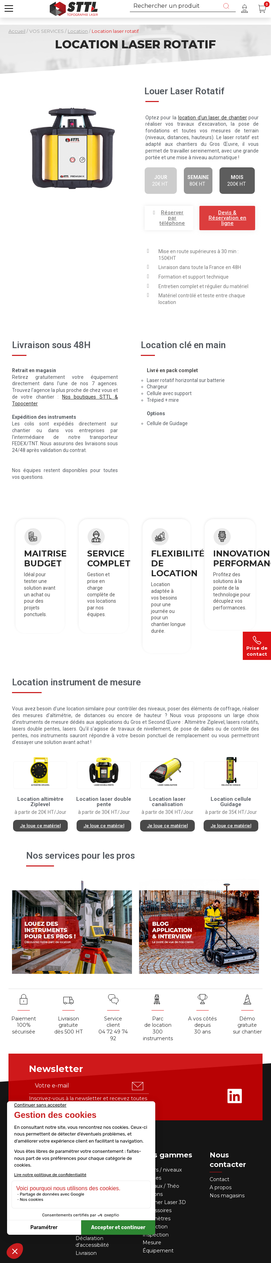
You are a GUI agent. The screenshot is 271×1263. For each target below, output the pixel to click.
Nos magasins (227, 1195)
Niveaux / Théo (161, 1186)
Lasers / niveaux (162, 1170)
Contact (219, 1179)
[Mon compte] (244, 9)
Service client (113, 1022)
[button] (169, 218)
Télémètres (156, 1218)
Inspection (156, 1235)
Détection (156, 1226)
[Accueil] (74, 8)
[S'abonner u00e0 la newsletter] (137, 1086)
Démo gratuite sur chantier (247, 1025)
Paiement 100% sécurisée (23, 1025)
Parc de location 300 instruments (158, 1028)
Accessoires (157, 1210)
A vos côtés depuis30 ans (202, 1025)
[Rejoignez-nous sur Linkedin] (234, 1096)
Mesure (152, 1242)
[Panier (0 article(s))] (262, 9)
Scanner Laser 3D (164, 1202)
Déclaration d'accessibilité (92, 1241)
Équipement (159, 1250)
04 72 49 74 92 (113, 1035)
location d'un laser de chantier (212, 117)
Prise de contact (256, 645)
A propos (220, 1187)
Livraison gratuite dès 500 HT (68, 1025)
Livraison (86, 1253)
